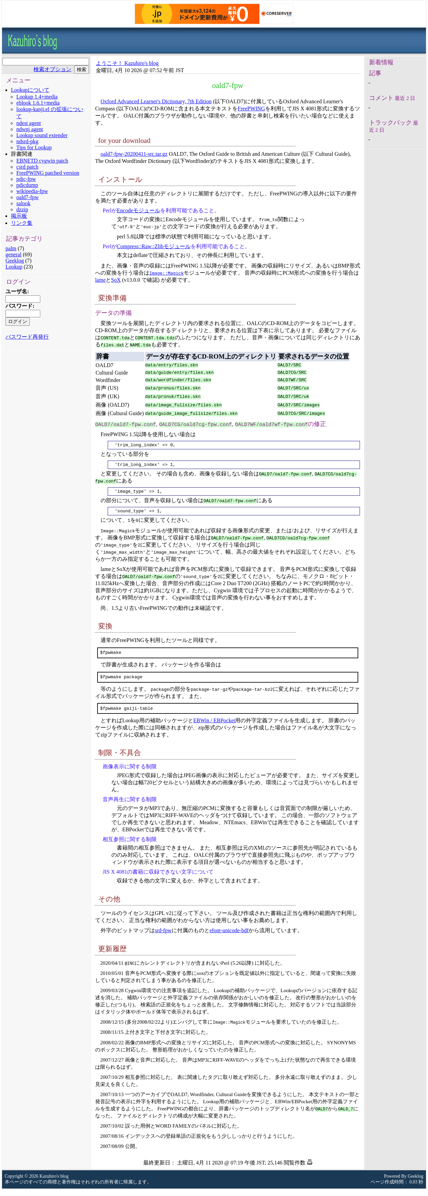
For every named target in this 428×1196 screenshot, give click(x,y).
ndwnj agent (29, 129)
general (13, 254)
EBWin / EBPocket (214, 727)
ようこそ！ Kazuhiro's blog (127, 63)
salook (23, 203)
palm (10, 248)
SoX (116, 280)
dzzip (22, 209)
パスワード (19, 306)
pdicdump (27, 185)
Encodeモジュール (138, 210)
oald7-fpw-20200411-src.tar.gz (134, 154)
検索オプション (52, 69)
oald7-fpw (27, 197)
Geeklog (14, 260)
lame (100, 280)
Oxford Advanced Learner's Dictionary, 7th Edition (156, 101)
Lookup (13, 267)
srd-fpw (163, 937)
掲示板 (19, 216)
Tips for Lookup (33, 147)
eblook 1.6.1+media (38, 103)
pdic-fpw (26, 179)
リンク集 (22, 223)
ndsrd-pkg (27, 141)
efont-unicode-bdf (229, 937)
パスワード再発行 (27, 337)
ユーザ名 (16, 291)
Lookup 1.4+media (37, 97)
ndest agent (28, 123)
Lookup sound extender (41, 135)
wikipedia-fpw (32, 191)
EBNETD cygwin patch (42, 161)
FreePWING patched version (47, 173)
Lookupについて (30, 90)
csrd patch (27, 167)
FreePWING (251, 108)
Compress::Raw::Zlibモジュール (154, 246)
